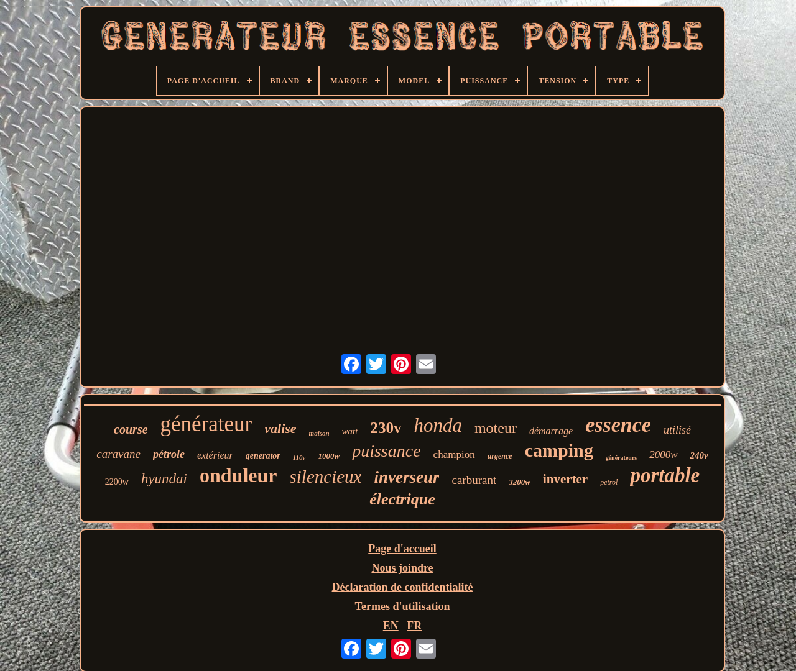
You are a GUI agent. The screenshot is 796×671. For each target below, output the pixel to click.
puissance (386, 450)
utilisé (677, 430)
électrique (402, 499)
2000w (663, 454)
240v (699, 455)
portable (665, 475)
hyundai (164, 478)
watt (350, 431)
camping (559, 450)
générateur (206, 424)
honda (438, 425)
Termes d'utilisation (402, 606)
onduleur (238, 475)
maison (319, 433)
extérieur (215, 455)
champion (454, 454)
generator (263, 455)
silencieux (326, 476)
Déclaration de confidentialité (402, 587)
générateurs (621, 457)
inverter (565, 479)
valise (280, 428)
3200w (519, 481)
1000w (329, 455)
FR (414, 625)
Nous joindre (402, 568)
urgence (500, 456)
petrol (609, 482)
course (130, 429)
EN (391, 625)
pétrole (169, 454)
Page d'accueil (402, 548)
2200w (117, 481)
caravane (118, 453)
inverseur (406, 477)
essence (618, 424)
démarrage (551, 431)
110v (299, 457)
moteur (495, 428)
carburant (473, 479)
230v (385, 427)
